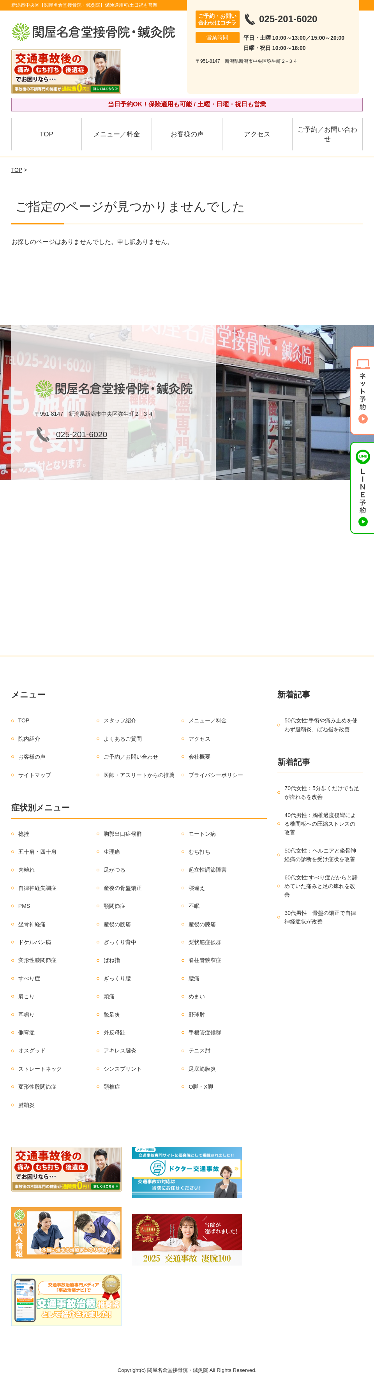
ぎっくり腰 (117, 978)
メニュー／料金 (117, 134)
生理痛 (112, 852)
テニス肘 (199, 1050)
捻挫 (23, 834)
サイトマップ (34, 775)
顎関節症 (114, 906)
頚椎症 (112, 1087)
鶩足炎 (112, 1015)
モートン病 (202, 834)
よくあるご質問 (123, 739)
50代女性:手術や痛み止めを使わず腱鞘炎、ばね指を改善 (320, 724)
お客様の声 (187, 134)
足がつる (114, 870)
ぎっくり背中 (120, 942)
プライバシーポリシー (216, 775)
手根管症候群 (205, 1032)
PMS (24, 906)
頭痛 (109, 996)
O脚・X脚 (201, 1087)
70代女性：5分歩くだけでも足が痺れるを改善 (321, 792)
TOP (46, 134)
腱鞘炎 (26, 1105)
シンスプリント (123, 1069)
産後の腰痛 (117, 924)
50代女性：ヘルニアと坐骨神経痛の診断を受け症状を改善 (320, 854)
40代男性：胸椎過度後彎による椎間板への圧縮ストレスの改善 (320, 824)
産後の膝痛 (202, 924)
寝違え (197, 888)
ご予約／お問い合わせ (327, 134)
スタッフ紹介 (120, 720)
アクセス (257, 134)
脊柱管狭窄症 (205, 960)
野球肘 (197, 1015)
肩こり (26, 996)
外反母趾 (114, 1032)
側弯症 (26, 1032)
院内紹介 (29, 739)
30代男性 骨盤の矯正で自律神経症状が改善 (320, 917)
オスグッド (32, 1050)
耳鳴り (26, 1015)
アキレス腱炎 (120, 1050)
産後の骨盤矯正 (123, 888)
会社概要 (199, 757)
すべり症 (29, 978)
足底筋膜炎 (202, 1069)
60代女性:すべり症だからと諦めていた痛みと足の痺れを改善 (320, 886)
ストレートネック (40, 1069)
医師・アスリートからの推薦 (139, 775)
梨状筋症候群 (205, 942)
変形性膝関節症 (37, 960)
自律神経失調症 (37, 888)
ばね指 (112, 960)
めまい (197, 996)
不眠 (194, 906)
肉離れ (26, 870)
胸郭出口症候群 (123, 834)
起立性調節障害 (208, 870)
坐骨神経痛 (32, 924)
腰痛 (194, 978)
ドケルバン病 (34, 942)
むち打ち (199, 852)
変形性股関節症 (37, 1087)
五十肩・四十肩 (37, 852)
